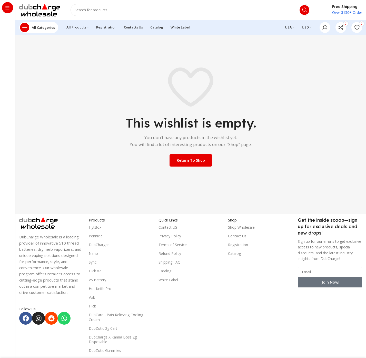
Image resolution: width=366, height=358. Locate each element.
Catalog (165, 271)
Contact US (168, 228)
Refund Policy (170, 254)
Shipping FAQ (170, 262)
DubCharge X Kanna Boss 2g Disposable (113, 340)
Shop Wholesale (241, 228)
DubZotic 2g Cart (103, 329)
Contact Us (237, 236)
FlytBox (95, 228)
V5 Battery (97, 280)
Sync (92, 262)
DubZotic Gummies (105, 351)
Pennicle (96, 236)
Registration (238, 245)
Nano (93, 254)
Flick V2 (95, 271)
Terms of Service (173, 245)
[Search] (190, 10)
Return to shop (191, 161)
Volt (92, 298)
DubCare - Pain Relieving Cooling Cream (116, 318)
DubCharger (99, 245)
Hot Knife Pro (100, 289)
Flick (92, 306)
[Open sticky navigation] (39, 28)
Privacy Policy (170, 236)
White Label (168, 280)
